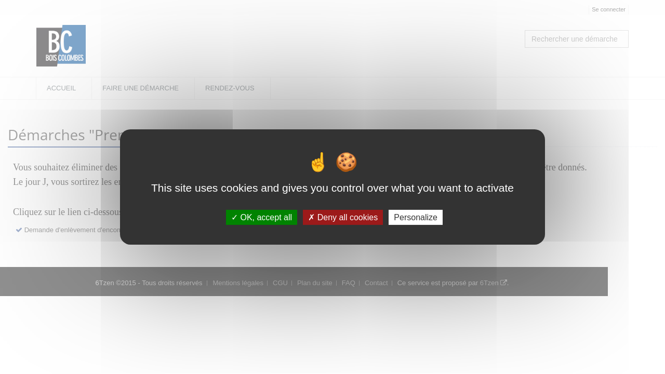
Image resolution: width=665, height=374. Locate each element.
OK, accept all (261, 217)
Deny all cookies (343, 217)
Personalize (415, 217)
